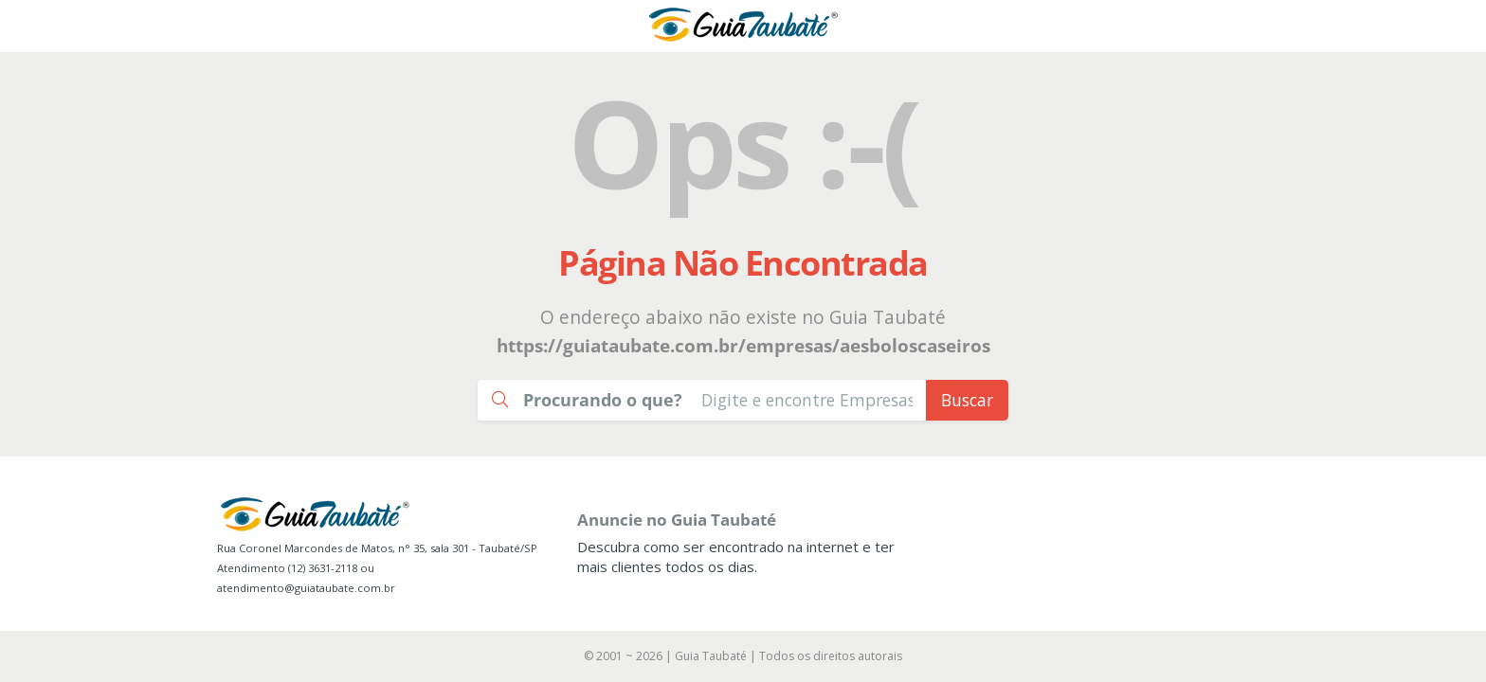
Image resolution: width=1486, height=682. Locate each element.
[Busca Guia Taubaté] (807, 400)
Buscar (967, 399)
